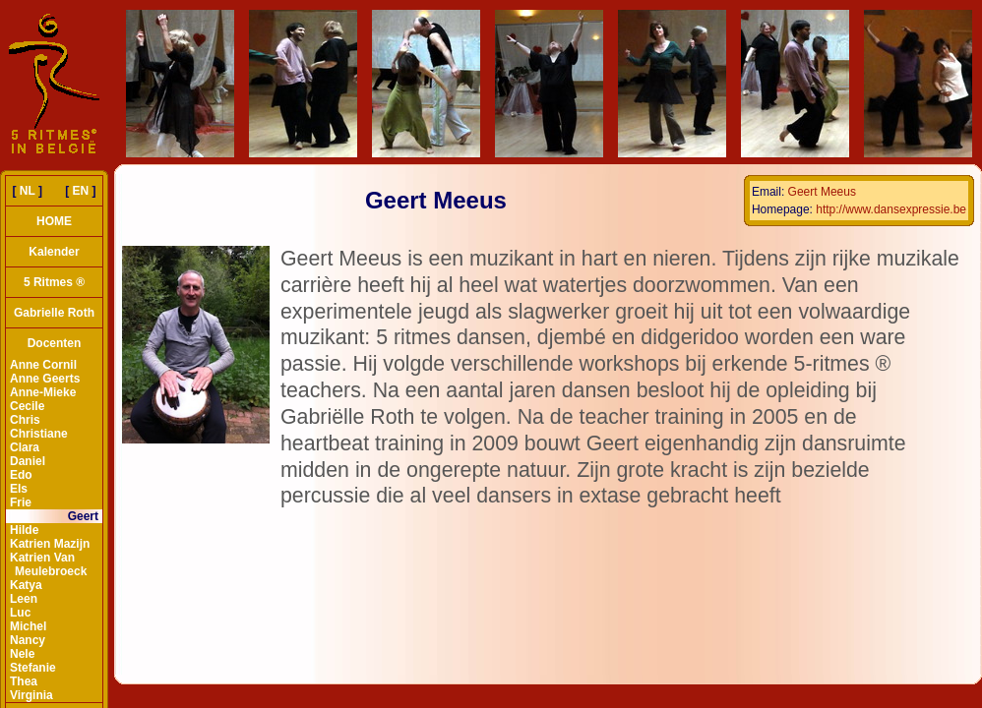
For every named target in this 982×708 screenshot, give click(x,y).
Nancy (27, 640)
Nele (22, 654)
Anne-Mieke (43, 392)
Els (19, 489)
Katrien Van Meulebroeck (48, 564)
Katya (26, 585)
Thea (23, 681)
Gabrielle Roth (54, 313)
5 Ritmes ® (54, 282)
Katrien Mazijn (50, 544)
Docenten (55, 343)
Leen (23, 599)
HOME (54, 221)
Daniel (27, 461)
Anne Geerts (45, 378)
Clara (24, 447)
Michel (28, 626)
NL (27, 191)
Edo (21, 475)
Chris (25, 420)
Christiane (39, 434)
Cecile (27, 406)
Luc (20, 613)
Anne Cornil (43, 365)
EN (81, 191)
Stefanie (33, 668)
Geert (83, 516)
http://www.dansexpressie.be (891, 209)
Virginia (31, 695)
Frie (20, 502)
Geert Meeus (822, 192)
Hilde (24, 530)
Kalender (54, 252)
